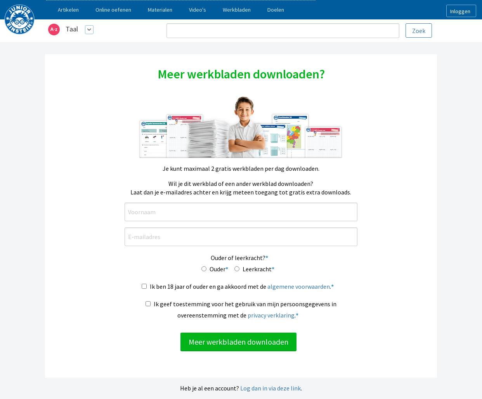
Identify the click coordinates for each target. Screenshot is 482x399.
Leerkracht (257, 269)
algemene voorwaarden (298, 286)
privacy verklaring (271, 315)
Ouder (217, 269)
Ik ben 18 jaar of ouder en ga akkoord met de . (240, 286)
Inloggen (460, 11)
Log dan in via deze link (270, 388)
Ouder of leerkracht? (238, 258)
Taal (72, 28)
